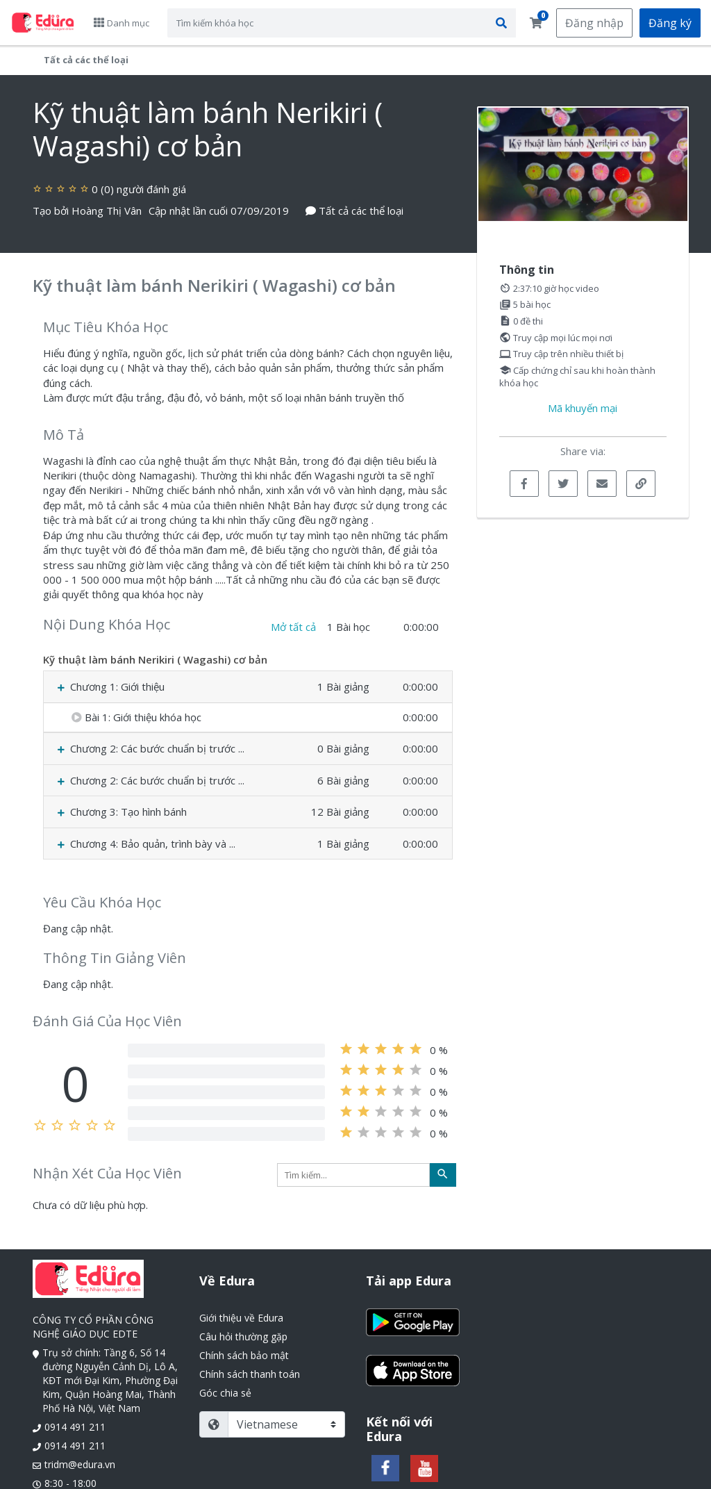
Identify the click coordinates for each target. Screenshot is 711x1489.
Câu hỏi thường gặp (243, 1336)
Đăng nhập (594, 23)
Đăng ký (670, 23)
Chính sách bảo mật (244, 1355)
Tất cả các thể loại (86, 60)
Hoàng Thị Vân (107, 210)
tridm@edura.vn (79, 1464)
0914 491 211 (75, 1426)
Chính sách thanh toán (249, 1374)
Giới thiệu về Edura (241, 1317)
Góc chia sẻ (225, 1392)
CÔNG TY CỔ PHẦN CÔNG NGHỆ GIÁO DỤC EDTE (93, 1326)
